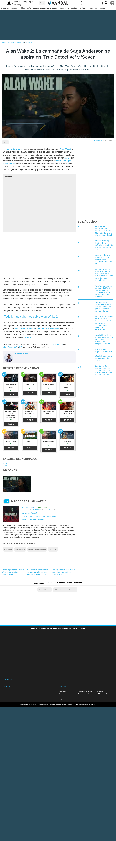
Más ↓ (42, 3)
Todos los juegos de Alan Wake (33, 519)
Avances (53, 8)
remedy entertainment (37, 549)
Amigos (69, 583)
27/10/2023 (37, 510)
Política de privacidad (84, 694)
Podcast (102, 8)
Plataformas (92, 8)
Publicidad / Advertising (85, 691)
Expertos (61, 583)
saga (66, 158)
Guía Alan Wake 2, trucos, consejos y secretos (39, 516)
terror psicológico (63, 161)
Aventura (58, 510)
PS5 (69, 344)
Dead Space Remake (25, 328)
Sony (16, 2)
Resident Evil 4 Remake (48, 328)
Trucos (61, 8)
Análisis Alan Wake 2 (29, 513)
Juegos (36, 8)
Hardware (82, 8)
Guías (29, 8)
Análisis (22, 8)
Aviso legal (100, 691)
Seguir (7, 501)
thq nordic (53, 549)
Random (74, 8)
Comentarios (39, 583)
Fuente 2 (6, 466)
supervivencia (9, 164)
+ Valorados (51, 583)
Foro (67, 8)
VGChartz (62, 699)
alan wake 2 (20, 549)
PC (20, 347)
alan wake (8, 549)
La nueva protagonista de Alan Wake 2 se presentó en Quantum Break (13, 572)
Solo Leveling (23, 2)
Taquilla (30, 2)
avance (28, 337)
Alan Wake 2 (65, 149)
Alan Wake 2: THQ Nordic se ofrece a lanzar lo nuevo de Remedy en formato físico (37, 572)
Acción (51, 510)
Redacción (62, 691)
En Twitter (78, 583)
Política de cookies (102, 694)
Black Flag (17, 5)
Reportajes (44, 8)
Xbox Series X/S (10, 347)
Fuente (5, 463)
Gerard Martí (97, 141)
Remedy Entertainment (13, 149)
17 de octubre (57, 344)
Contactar (62, 694)
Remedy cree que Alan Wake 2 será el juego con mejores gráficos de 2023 (63, 572)
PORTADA (5, 8)
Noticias (14, 8)
